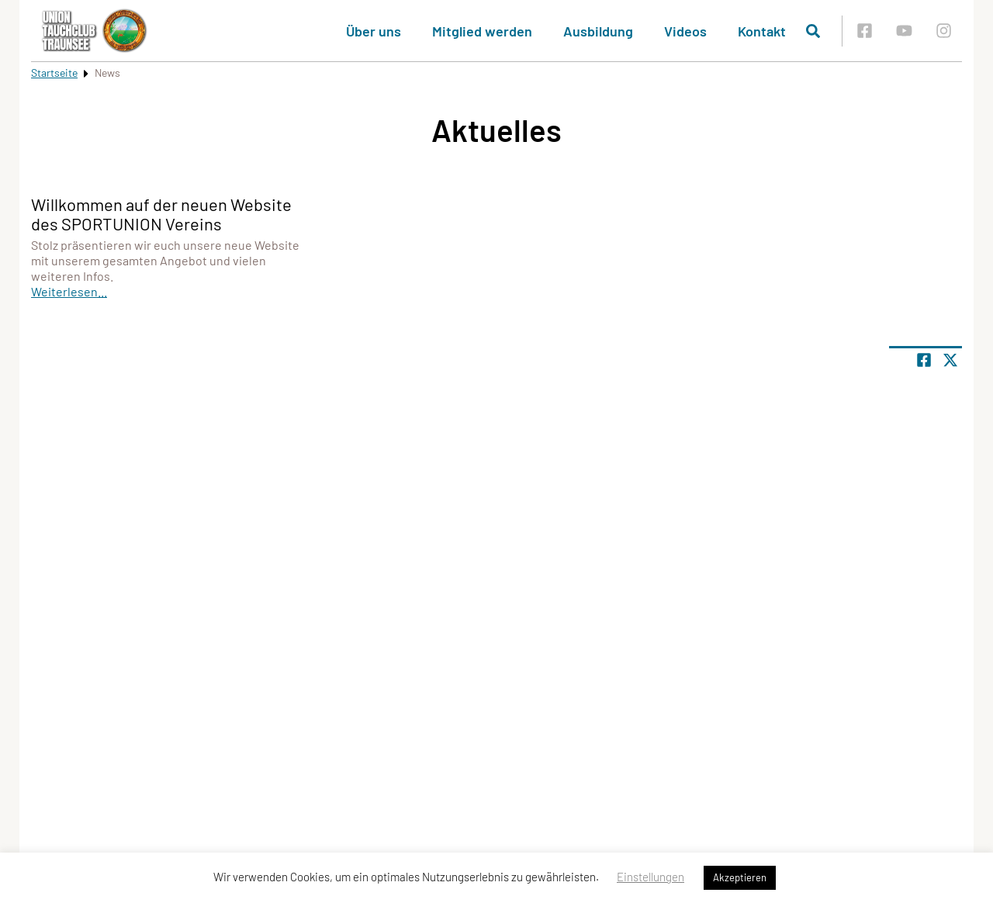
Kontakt (762, 31)
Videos (685, 31)
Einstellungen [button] (650, 877)
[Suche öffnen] (813, 31)
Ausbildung (598, 31)
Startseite (54, 72)
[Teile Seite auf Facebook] (924, 360)
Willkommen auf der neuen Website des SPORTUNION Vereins (161, 214)
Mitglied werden (482, 31)
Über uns (373, 31)
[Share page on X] (950, 360)
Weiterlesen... (69, 291)
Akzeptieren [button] (739, 877)
